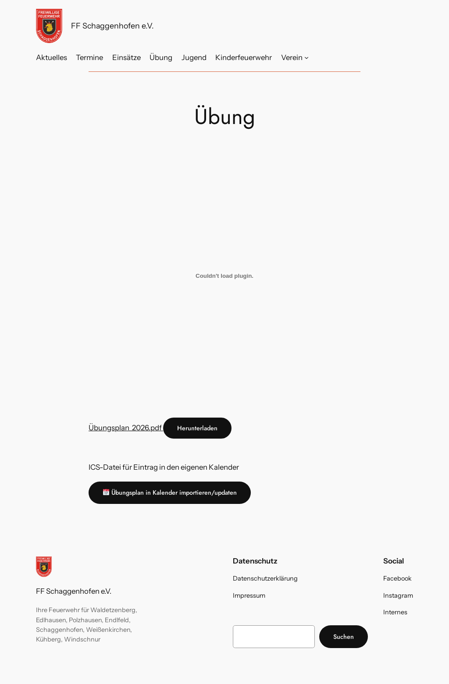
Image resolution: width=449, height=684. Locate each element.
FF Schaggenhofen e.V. (112, 25)
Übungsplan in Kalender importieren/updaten (170, 492)
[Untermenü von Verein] (306, 57)
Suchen (343, 636)
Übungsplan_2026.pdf (126, 427)
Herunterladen (197, 428)
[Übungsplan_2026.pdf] (224, 276)
